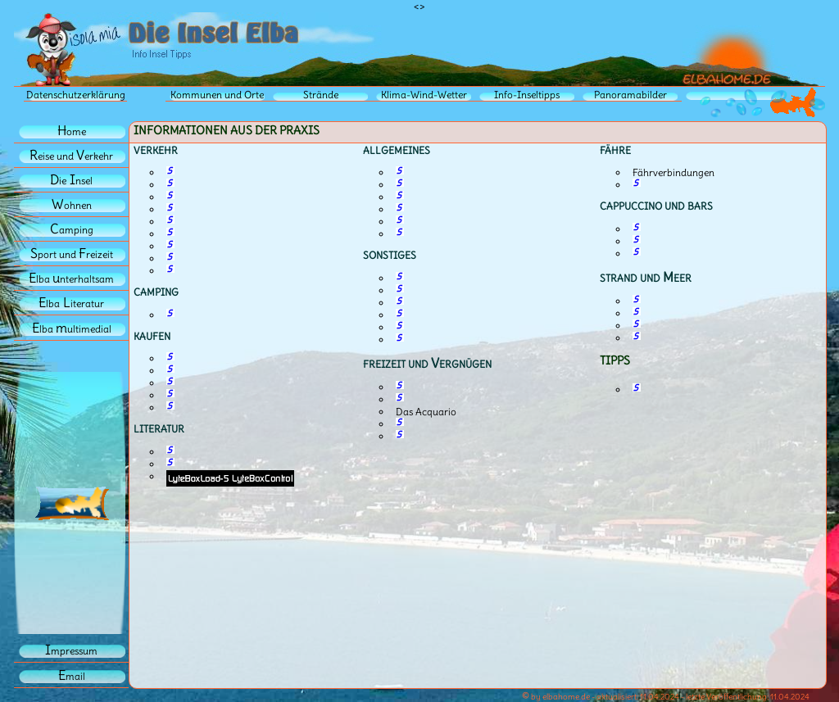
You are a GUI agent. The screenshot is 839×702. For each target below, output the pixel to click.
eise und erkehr (71, 156)
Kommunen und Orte (217, 94)
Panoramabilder (630, 94)
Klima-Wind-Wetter (424, 94)
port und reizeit (71, 254)
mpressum (71, 651)
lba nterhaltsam (71, 279)
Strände (320, 94)
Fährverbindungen (673, 172)
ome (71, 131)
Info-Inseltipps (527, 94)
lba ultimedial (71, 329)
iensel (71, 180)
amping (71, 230)
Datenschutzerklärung (75, 94)
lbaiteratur (71, 303)
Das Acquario (426, 411)
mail (71, 676)
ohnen (72, 205)
